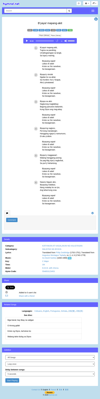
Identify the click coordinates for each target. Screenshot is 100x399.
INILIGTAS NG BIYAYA (51, 249)
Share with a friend (27, 296)
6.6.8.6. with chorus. (50, 268)
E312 (47, 30)
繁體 (66, 390)
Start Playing (12, 380)
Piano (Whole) (44, 35)
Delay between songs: (15, 370)
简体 (60, 390)
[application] (50, 40)
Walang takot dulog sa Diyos (19, 337)
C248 (35, 30)
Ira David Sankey (49, 258)
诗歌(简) (79, 311)
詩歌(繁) (71, 311)
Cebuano (38, 311)
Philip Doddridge (63, 252)
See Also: (28, 315)
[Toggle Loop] (57, 41)
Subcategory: (11, 249)
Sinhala (64, 311)
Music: (8, 258)
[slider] (45, 41)
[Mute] (65, 41)
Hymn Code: (10, 271)
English (46, 311)
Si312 (64, 30)
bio (70, 258)
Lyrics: (8, 252)
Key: (7, 261)
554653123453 (48, 271)
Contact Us (36, 390)
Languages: (27, 311)
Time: (7, 265)
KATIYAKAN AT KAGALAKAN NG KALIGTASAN (62, 246)
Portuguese (55, 311)
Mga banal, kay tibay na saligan (20, 320)
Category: (9, 246)
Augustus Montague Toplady (54, 255)
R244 (58, 30)
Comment (12, 220)
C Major (45, 261)
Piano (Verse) (56, 35)
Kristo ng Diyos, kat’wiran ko (19, 331)
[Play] (27, 41)
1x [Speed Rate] (62, 41)
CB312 (41, 30)
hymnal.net (53, 395)
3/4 (43, 265)
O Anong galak (13, 325)
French (53, 390)
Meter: (8, 268)
